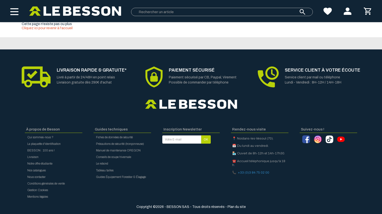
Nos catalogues (36, 170)
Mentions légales (37, 196)
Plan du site (237, 207)
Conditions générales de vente (46, 183)
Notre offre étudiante (39, 163)
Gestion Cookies (37, 190)
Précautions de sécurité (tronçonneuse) (120, 144)
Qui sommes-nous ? (40, 137)
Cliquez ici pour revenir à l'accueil (47, 28)
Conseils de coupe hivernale (113, 157)
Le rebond (102, 163)
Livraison (32, 157)
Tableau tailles (105, 170)
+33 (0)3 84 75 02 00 (253, 172)
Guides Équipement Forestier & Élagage (121, 177)
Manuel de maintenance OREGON (118, 150)
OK (206, 139)
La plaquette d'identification (44, 144)
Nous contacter (36, 177)
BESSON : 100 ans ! (41, 150)
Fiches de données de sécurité (114, 137)
